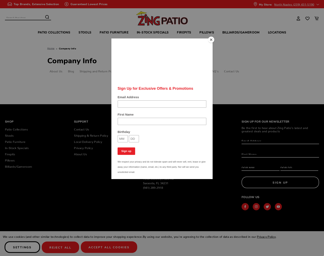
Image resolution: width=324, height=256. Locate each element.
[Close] (211, 39)
